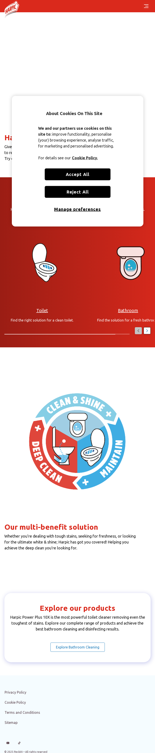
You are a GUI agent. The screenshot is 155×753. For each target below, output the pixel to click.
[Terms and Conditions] (22, 712)
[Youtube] (7, 742)
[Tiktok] (19, 742)
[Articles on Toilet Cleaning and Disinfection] (42, 310)
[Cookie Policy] (15, 702)
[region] (77, 161)
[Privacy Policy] (15, 692)
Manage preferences (77, 209)
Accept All (77, 174)
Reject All (77, 191)
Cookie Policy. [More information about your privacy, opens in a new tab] (85, 158)
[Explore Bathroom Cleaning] (77, 647)
